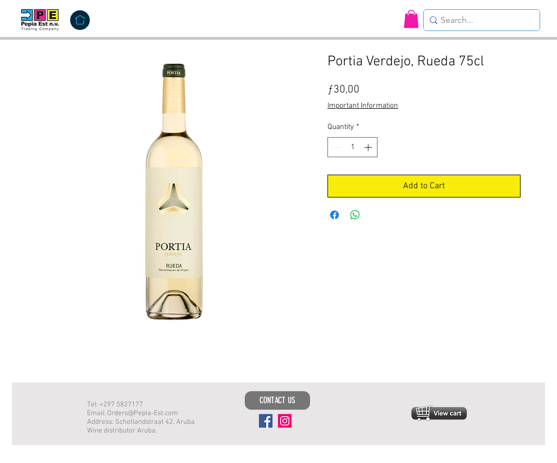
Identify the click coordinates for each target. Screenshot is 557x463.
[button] (411, 19)
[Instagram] (285, 421)
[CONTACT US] (277, 400)
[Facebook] (266, 421)
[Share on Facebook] (334, 214)
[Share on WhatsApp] (355, 214)
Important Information (362, 105)
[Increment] (369, 147)
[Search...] (479, 20)
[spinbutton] (352, 147)
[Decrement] (336, 147)
